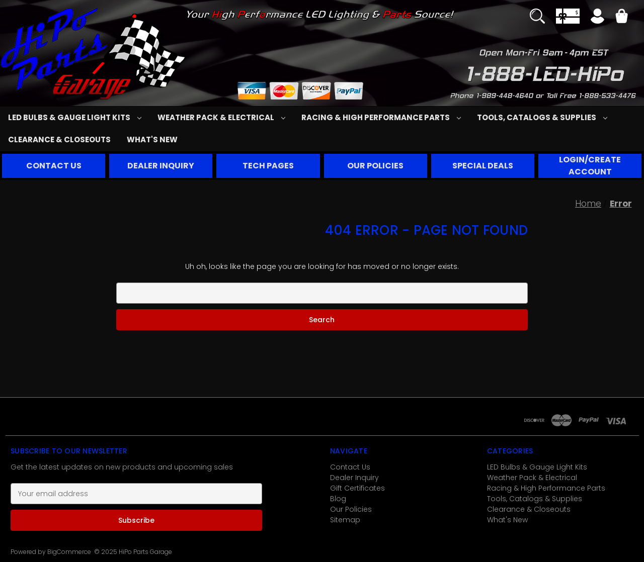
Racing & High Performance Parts (381, 117)
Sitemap (345, 520)
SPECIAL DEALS (482, 165)
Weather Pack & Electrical (221, 117)
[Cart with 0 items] (621, 17)
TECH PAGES (268, 165)
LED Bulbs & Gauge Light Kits (74, 117)
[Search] (537, 16)
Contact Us (350, 467)
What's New (152, 139)
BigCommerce (69, 551)
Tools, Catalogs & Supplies (542, 117)
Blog (338, 499)
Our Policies (351, 509)
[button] (54, 165)
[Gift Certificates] (567, 16)
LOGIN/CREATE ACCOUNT (590, 165)
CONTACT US (54, 165)
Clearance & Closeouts (59, 139)
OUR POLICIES (375, 165)
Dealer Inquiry (354, 478)
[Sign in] (597, 17)
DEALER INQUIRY (160, 165)
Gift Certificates (357, 488)
